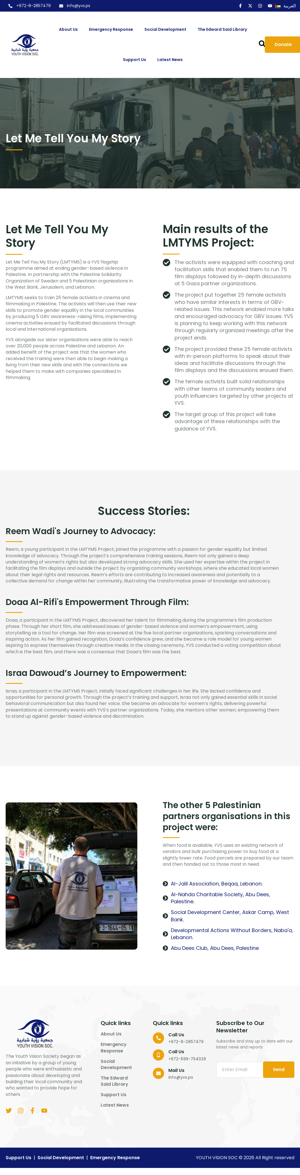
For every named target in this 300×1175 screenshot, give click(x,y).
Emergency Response (112, 29)
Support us (136, 60)
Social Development (166, 29)
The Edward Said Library (222, 29)
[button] (262, 43)
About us (70, 29)
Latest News (170, 59)
